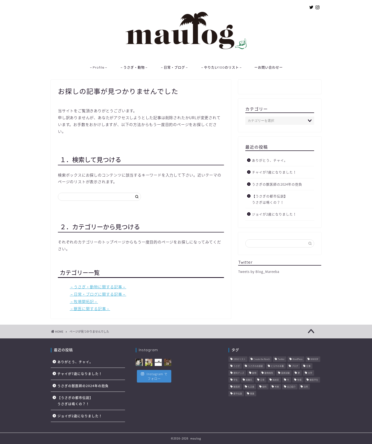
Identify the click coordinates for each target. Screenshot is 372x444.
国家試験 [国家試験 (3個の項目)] (285, 373)
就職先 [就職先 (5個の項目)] (249, 380)
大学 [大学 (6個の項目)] (310, 373)
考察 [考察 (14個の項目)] (277, 386)
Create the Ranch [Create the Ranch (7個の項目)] (262, 359)
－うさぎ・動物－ (134, 67)
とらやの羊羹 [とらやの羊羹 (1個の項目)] (277, 366)
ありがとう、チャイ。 (270, 160)
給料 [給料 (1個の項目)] (264, 386)
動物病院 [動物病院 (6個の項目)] (269, 373)
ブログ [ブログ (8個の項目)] (295, 366)
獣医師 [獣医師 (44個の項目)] (236, 386)
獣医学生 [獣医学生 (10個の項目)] (314, 380)
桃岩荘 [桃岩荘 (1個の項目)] (276, 380)
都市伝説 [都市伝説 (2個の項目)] (237, 393)
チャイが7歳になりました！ (274, 172)
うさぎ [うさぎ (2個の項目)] (236, 366)
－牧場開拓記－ (84, 301)
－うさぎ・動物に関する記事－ (98, 287)
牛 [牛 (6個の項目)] (288, 380)
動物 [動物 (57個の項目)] (254, 373)
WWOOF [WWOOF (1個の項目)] (314, 359)
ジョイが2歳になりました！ (274, 214)
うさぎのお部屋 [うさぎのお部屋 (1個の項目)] (255, 366)
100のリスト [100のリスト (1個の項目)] (239, 359)
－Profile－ (98, 67)
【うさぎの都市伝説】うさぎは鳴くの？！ (270, 199)
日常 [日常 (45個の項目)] (262, 380)
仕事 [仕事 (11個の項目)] (308, 366)
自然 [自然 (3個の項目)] (306, 386)
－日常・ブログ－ (174, 67)
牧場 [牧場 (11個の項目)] (299, 380)
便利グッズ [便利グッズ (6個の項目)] (238, 373)
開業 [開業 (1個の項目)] (252, 393)
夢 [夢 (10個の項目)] (299, 373)
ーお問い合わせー (268, 67)
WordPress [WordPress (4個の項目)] (297, 359)
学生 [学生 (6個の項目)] (235, 380)
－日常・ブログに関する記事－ (98, 294)
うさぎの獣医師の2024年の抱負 (277, 184)
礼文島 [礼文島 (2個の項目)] (251, 386)
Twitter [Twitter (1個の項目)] (281, 359)
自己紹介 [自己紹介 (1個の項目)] (291, 386)
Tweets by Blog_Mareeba (258, 271)
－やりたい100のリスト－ (221, 67)
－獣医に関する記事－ (90, 308)
